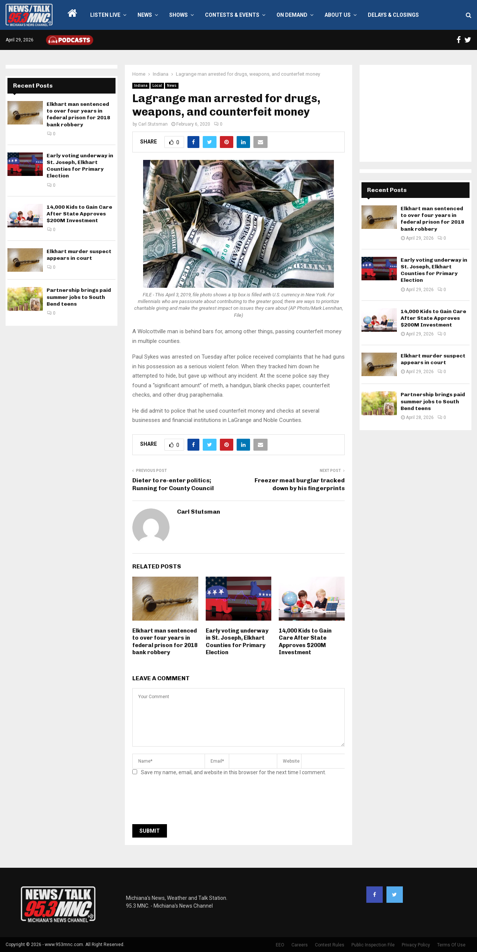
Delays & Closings (393, 15)
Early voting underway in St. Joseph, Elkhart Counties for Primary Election (237, 641)
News (145, 15)
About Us (338, 15)
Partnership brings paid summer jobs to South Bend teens (79, 297)
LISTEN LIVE (105, 15)
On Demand (292, 15)
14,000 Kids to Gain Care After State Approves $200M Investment (305, 641)
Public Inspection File (373, 945)
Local (157, 85)
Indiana (141, 85)
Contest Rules (329, 945)
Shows (178, 15)
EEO (280, 945)
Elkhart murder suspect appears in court (79, 254)
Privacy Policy (416, 945)
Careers (299, 945)
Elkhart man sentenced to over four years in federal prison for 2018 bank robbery (165, 641)
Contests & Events (232, 15)
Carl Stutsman (153, 124)
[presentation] (189, 802)
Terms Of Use (451, 945)
